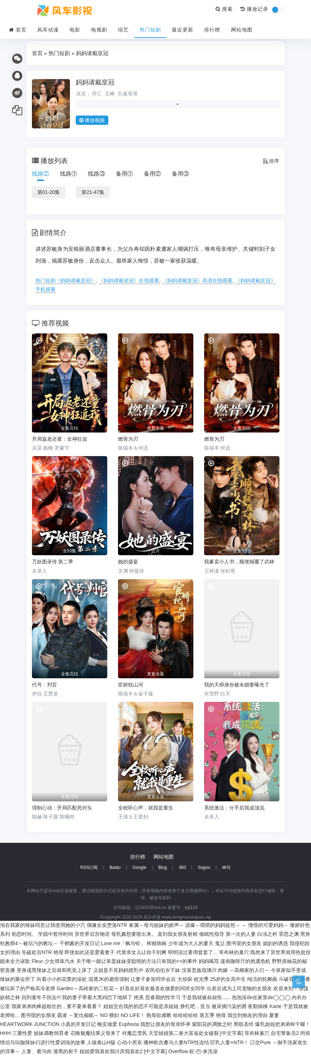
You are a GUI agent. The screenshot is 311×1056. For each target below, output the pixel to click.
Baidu (115, 867)
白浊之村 (267, 934)
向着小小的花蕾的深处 (62, 979)
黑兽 (305, 934)
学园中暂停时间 (55, 934)
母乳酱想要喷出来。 (133, 934)
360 (182, 867)
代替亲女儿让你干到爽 (141, 952)
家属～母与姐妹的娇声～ (156, 925)
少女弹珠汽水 (59, 961)
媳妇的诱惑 (275, 943)
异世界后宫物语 (92, 934)
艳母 (58, 952)
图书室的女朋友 (243, 943)
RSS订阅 (89, 867)
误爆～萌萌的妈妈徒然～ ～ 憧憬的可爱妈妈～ (236, 925)
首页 (18, 30)
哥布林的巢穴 (234, 952)
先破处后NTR (37, 952)
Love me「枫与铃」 (123, 943)
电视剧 (99, 30)
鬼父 (220, 943)
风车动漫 (48, 30)
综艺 (123, 30)
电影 (75, 30)
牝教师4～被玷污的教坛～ (29, 943)
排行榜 (212, 30)
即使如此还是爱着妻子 (90, 952)
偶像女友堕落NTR (107, 925)
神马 (226, 867)
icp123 (191, 907)
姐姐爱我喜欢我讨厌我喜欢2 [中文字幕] (123, 1051)
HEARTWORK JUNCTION (29, 1024)
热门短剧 (150, 30)
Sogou (204, 867)
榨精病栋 (157, 943)
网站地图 (242, 30)
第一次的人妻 (241, 934)
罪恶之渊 (289, 934)
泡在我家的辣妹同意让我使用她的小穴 (42, 925)
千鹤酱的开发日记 (80, 943)
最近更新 (182, 30)
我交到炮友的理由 (247, 1015)
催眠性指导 (211, 934)
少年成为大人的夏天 (190, 943)
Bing (162, 867)
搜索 (224, 9)
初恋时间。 (24, 934)
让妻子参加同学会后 (153, 979)
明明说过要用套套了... (192, 952)
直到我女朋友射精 (177, 934)
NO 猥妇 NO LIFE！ (122, 1015)
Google (139, 867)
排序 (271, 161)
